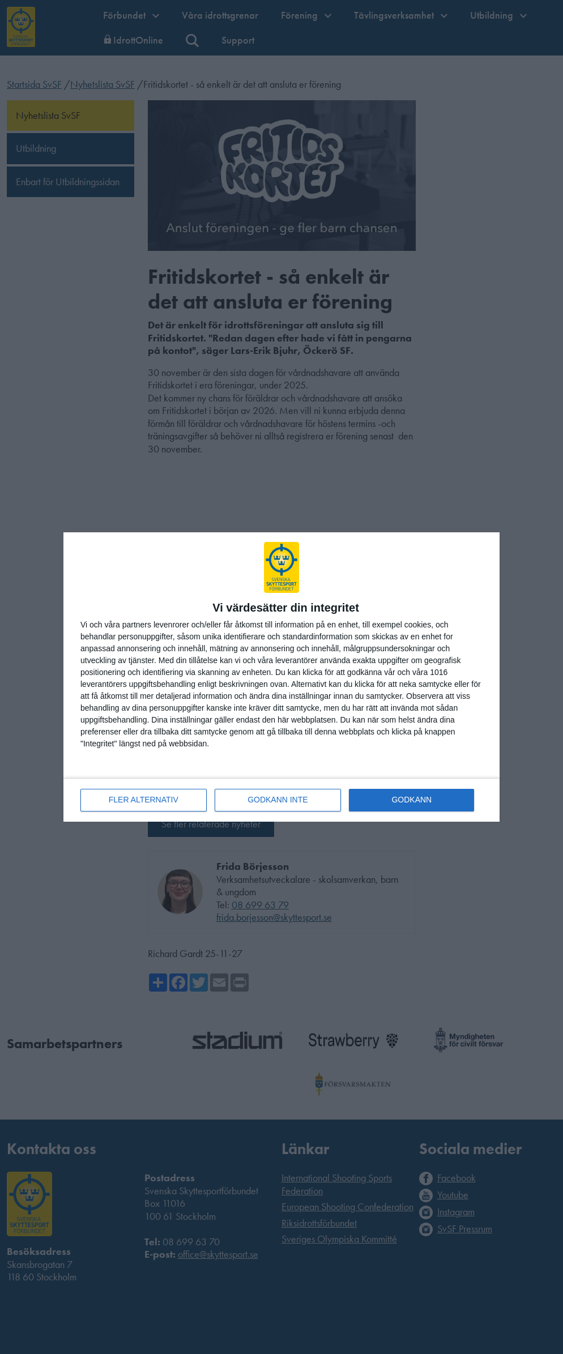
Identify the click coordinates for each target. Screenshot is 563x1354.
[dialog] (281, 677)
